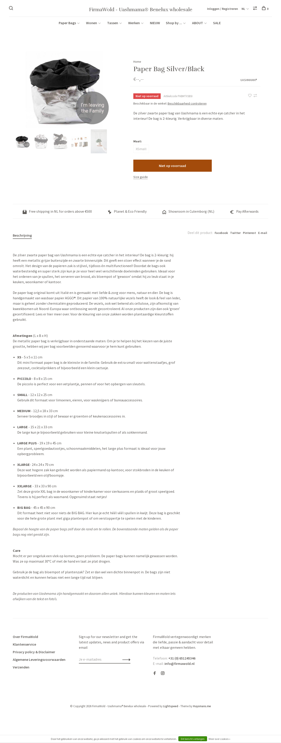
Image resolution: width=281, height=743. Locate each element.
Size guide (140, 179)
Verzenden (21, 669)
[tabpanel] (64, 92)
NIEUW (155, 25)
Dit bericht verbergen (193, 739)
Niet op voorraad (172, 168)
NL (243, 9)
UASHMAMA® (248, 82)
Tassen (112, 25)
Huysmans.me (202, 709)
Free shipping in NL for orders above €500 (57, 214)
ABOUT (198, 25)
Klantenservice (24, 647)
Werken (134, 25)
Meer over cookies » (219, 739)
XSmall (141, 151)
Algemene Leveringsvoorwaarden (39, 662)
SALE (217, 25)
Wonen (91, 25)
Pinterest (249, 235)
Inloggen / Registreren (222, 9)
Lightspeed (170, 709)
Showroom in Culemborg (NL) (188, 214)
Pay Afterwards (244, 214)
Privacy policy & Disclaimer (34, 654)
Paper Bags (67, 25)
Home (137, 64)
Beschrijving (22, 238)
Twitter (235, 235)
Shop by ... (174, 25)
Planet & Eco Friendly (127, 214)
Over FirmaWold (25, 639)
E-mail (262, 235)
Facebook (221, 235)
